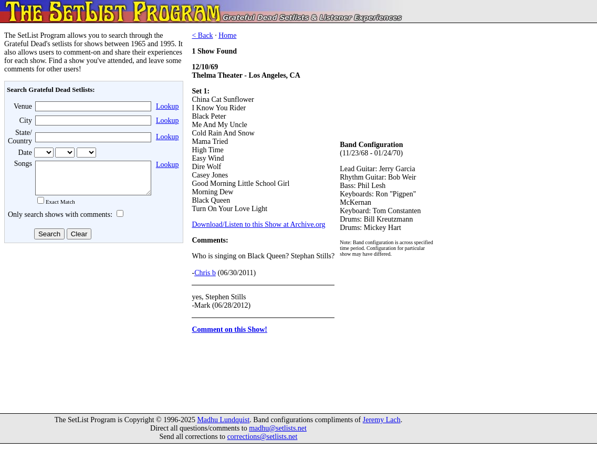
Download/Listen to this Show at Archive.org (258, 224)
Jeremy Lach (382, 426)
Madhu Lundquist (223, 426)
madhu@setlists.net (278, 434)
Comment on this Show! (229, 329)
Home (227, 35)
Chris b (205, 273)
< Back (202, 35)
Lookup (167, 106)
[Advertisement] (92, 330)
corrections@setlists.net (262, 443)
